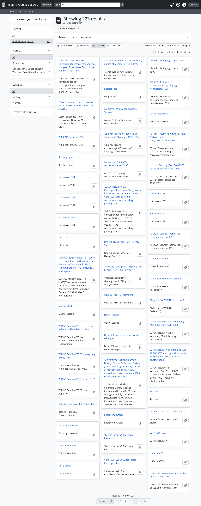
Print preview (65, 45)
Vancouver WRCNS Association (166, 278)
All (13, 35)
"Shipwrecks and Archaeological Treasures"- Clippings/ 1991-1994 (121, 135)
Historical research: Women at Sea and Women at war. (168, 475)
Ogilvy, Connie (111, 314)
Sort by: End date (153, 45)
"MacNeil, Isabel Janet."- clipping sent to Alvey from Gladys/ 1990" (123, 268)
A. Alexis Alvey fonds (31, 42)
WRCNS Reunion (158, 433)
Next (146, 501)
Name (16, 50)
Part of (16, 29)
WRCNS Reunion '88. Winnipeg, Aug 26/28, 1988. (76, 356)
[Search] (90, 5)
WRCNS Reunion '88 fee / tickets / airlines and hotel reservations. (75, 328)
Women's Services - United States (167, 411)
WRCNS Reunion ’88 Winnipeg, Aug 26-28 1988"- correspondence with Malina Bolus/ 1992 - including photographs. (168, 354)
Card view (99, 45)
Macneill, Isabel (66, 306)
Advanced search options (74, 37)
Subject (17, 85)
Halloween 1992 (66, 177)
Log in (193, 4)
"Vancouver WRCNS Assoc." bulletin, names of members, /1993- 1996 (123, 62)
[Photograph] (65, 157)
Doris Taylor (64, 465)
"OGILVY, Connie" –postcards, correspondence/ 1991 (165, 235)
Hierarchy (82, 45)
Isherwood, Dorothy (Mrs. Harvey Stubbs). (121, 243)
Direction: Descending (177, 45)
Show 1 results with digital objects (172, 52)
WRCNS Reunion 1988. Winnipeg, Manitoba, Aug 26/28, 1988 (167, 323)
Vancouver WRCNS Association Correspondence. (120, 461)
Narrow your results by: (31, 19)
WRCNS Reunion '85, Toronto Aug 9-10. (77, 381)
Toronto (154, 391)
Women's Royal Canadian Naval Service (120, 110)
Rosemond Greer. (113, 414)
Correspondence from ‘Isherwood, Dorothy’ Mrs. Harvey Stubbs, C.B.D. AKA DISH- (77, 105)
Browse (45, 4)
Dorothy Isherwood (68, 425)
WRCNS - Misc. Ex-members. (118, 294)
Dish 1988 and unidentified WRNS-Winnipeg (122, 336)
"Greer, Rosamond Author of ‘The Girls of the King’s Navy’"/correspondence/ (167, 137)
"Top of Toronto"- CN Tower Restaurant (118, 436)
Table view (113, 45)
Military (31, 97)
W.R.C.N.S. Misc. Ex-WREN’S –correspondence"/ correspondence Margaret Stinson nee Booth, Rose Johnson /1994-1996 (77, 65)
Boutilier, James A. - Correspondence (77, 403)
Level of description (25, 112)
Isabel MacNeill (158, 453)
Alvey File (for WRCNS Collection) (167, 300)
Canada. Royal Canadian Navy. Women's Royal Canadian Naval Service (31, 72)
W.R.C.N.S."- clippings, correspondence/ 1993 (116, 163)
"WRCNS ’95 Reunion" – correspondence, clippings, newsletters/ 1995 (164, 85)
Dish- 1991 (64, 237)
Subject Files (110, 88)
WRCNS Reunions (159, 113)
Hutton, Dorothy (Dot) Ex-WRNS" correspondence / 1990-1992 (167, 167)
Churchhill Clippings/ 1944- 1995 (167, 60)
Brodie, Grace (31, 63)
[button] (172, 5)
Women (31, 103)
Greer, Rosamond (159, 258)
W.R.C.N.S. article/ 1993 (70, 137)
